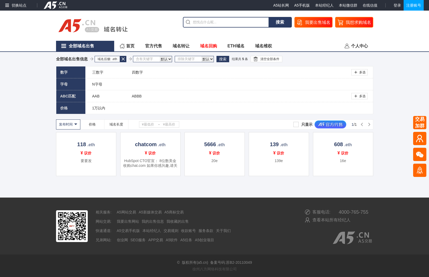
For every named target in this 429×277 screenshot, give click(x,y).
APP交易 (155, 240)
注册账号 (413, 5)
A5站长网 (281, 5)
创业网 (122, 240)
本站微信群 (348, 5)
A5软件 (172, 240)
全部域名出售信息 (72, 59)
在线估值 (370, 5)
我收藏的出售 (178, 221)
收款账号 (188, 231)
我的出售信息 (153, 221)
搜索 (280, 22)
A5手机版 (302, 5)
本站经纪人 (324, 5)
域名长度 (116, 124)
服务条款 (206, 231)
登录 (397, 5)
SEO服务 (138, 240)
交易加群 (420, 122)
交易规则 (171, 231)
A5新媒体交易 (150, 212)
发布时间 (66, 124)
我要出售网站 (128, 221)
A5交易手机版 (128, 231)
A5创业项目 (204, 240)
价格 (92, 124)
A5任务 (186, 240)
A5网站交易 (126, 212)
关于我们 (223, 231)
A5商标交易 (174, 212)
